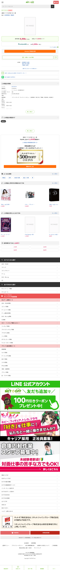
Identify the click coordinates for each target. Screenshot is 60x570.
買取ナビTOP (5, 475)
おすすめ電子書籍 (6, 481)
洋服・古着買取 (5, 369)
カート (54, 568)
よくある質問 (31, 174)
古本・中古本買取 (6, 303)
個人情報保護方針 (29, 545)
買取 (57, 2)
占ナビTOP (4, 501)
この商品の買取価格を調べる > (30, 142)
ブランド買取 (5, 372)
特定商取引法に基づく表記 (30, 555)
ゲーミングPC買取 (6, 356)
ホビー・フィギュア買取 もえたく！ (11, 323)
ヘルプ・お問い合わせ (7, 511)
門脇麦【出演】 (25, 65)
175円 (15, 247)
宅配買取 (16, 532)
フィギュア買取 (5, 326)
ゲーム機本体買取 (6, 313)
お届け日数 (17, 177)
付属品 (3, 177)
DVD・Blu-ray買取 (6, 316)
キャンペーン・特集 (7, 288)
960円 (44, 250)
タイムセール (5, 292)
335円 (44, 247)
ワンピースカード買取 (7, 342)
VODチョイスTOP (6, 478)
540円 (15, 250)
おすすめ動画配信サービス (8, 485)
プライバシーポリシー (17, 545)
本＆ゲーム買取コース (7, 300)
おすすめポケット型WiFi (8, 491)
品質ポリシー (5, 545)
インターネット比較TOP (8, 488)
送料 (10, 177)
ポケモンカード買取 (7, 339)
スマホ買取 (4, 362)
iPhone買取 (5, 365)
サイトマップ (37, 548)
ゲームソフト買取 (6, 310)
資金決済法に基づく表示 (25, 548)
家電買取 (4, 349)
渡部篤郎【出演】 (26, 62)
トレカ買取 (4, 336)
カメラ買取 (4, 352)
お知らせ (4, 504)
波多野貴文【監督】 (9, 15)
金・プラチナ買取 (6, 375)
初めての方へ (5, 508)
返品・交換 (26, 177)
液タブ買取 (4, 359)
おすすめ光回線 (5, 498)
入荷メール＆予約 (29, 57)
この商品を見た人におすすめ (31, 213)
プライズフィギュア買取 (8, 329)
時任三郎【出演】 (26, 63)
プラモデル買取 (5, 333)
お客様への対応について (43, 545)
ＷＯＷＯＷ (14, 86)
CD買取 (3, 319)
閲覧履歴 (42, 568)
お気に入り (18, 568)
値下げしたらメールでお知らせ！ (30, 68)
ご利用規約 (55, 545)
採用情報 (33, 543)
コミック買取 (5, 306)
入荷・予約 (30, 568)
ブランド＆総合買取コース (8, 346)
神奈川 (3, 121)
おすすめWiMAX (6, 495)
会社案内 (26, 543)
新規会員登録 (46, 532)
